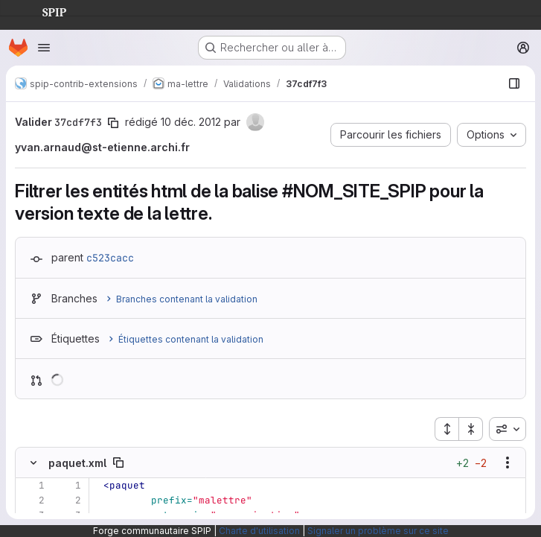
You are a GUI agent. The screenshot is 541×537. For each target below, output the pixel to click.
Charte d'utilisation (259, 530)
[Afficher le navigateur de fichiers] (514, 83)
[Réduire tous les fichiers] (471, 429)
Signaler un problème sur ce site (378, 530)
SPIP (42, 10)
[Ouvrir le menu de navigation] (44, 48)
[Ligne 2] (32, 500)
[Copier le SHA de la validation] (113, 123)
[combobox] (507, 429)
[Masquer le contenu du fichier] (33, 462)
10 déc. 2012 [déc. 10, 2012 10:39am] (191, 121)
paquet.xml (77, 463)
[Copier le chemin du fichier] (118, 462)
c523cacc (110, 257)
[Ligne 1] (32, 485)
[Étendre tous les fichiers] (446, 429)
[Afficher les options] (507, 462)
